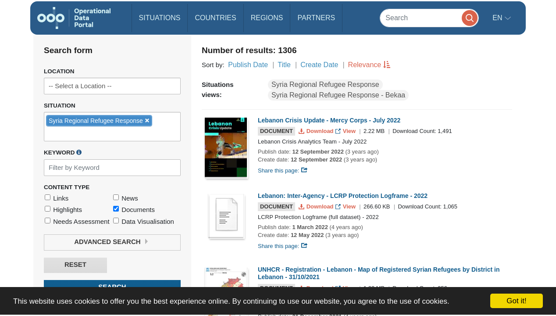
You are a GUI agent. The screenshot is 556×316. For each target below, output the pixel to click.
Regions (267, 18)
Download (317, 131)
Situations (160, 18)
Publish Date (248, 64)
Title (284, 64)
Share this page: (283, 170)
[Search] (429, 18)
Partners (316, 18)
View (346, 131)
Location (59, 71)
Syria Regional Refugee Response (325, 84)
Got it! (516, 301)
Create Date (319, 64)
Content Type (66, 187)
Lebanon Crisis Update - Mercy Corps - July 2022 (329, 120)
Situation (59, 105)
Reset (75, 265)
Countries (215, 18)
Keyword (63, 152)
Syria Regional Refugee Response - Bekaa (338, 95)
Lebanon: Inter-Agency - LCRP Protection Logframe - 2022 (343, 195)
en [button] (498, 18)
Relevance (364, 64)
